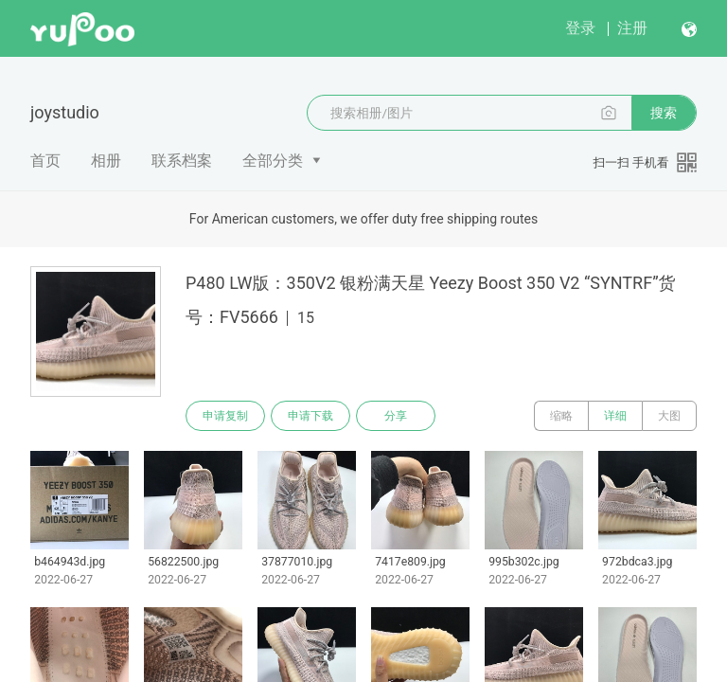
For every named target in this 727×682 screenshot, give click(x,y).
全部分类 (272, 161)
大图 (669, 415)
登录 (580, 28)
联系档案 (181, 161)
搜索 (663, 112)
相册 (106, 161)
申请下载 (310, 415)
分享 (395, 415)
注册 (632, 28)
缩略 (561, 415)
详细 (615, 415)
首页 (45, 161)
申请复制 (225, 415)
